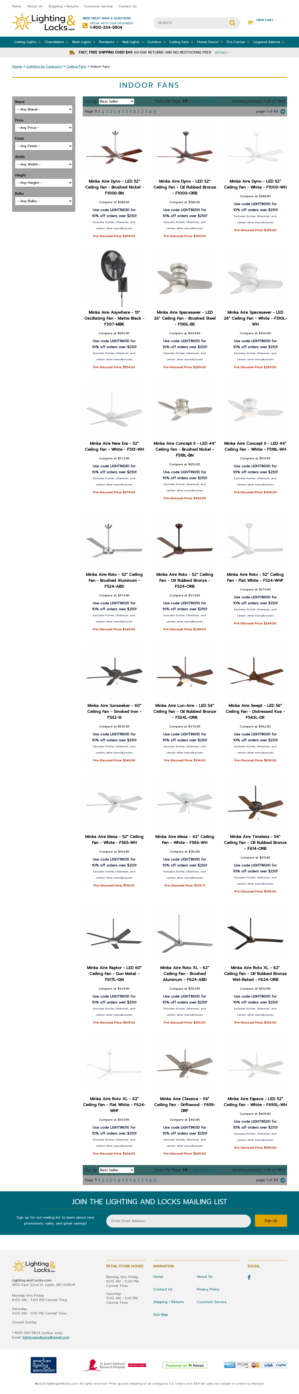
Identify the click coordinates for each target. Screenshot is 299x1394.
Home (16, 6)
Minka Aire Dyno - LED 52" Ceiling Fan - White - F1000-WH (255, 184)
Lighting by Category (44, 66)
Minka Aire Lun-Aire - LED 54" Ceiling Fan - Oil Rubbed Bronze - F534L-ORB (184, 712)
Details (222, 52)
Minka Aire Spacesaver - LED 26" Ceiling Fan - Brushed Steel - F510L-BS (185, 318)
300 (211, 101)
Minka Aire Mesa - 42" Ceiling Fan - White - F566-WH (185, 840)
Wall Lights (133, 42)
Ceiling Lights (27, 42)
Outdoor (156, 42)
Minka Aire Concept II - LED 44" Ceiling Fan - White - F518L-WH (255, 446)
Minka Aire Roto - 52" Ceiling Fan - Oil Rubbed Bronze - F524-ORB (184, 580)
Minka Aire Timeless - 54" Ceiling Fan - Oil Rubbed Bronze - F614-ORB (255, 843)
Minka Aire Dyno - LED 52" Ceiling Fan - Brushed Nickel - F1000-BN (114, 187)
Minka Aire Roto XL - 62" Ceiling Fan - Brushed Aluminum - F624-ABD (185, 974)
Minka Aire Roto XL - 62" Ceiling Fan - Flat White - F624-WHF (114, 1105)
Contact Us (127, 6)
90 (192, 101)
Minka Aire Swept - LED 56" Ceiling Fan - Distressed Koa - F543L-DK (255, 712)
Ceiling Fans (181, 42)
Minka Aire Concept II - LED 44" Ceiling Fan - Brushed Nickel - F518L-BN (185, 449)
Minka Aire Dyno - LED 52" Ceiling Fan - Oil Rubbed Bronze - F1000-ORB (184, 187)
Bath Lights (83, 42)
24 (185, 101)
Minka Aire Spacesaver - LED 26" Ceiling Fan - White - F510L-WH (255, 318)
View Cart (261, 20)
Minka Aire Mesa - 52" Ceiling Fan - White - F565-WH (114, 840)
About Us (35, 6)
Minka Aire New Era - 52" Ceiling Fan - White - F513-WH (114, 446)
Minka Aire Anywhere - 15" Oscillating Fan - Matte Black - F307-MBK (114, 318)
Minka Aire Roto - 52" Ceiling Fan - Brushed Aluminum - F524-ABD (114, 580)
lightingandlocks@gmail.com (46, 1337)
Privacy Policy (208, 1289)
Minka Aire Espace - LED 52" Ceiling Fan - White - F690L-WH (255, 1102)
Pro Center (238, 42)
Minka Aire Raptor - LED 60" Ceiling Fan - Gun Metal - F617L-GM (114, 974)
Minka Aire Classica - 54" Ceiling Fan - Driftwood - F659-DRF (185, 1105)
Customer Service (98, 6)
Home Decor (210, 42)
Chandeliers (56, 42)
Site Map (160, 1314)
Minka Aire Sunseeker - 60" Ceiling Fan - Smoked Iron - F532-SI (114, 712)
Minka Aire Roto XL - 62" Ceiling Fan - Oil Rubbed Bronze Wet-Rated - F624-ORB (255, 974)
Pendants (109, 42)
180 (201, 101)
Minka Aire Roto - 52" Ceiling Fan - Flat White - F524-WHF (255, 578)
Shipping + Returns (63, 6)
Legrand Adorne (269, 42)
